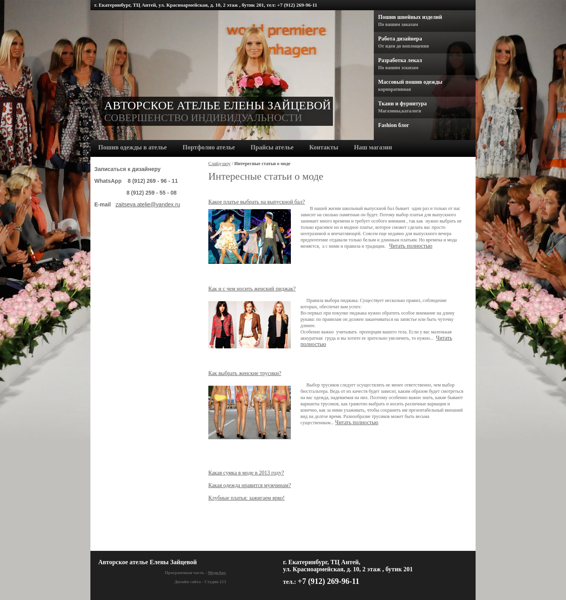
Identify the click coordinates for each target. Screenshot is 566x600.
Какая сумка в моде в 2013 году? (246, 473)
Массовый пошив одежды (410, 82)
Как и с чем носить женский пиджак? (252, 289)
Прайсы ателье (272, 147)
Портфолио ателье (208, 147)
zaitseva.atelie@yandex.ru (148, 204)
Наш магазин (373, 147)
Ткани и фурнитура (402, 104)
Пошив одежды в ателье (132, 147)
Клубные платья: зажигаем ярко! (246, 498)
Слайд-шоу (219, 163)
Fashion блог (393, 125)
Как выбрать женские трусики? (244, 373)
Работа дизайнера (400, 39)
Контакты (323, 147)
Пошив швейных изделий (410, 17)
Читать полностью (410, 246)
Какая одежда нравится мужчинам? (249, 485)
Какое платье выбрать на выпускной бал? (256, 202)
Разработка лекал (400, 60)
